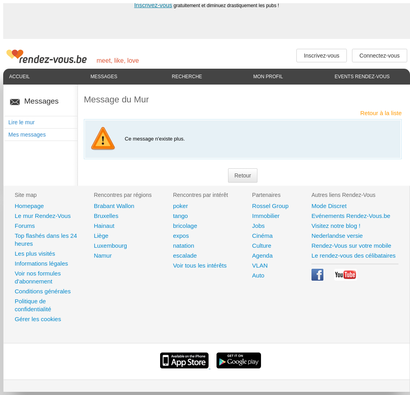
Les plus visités (35, 253)
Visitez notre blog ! (335, 225)
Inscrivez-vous (153, 5)
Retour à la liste (381, 113)
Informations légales (41, 263)
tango (180, 215)
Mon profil (268, 76)
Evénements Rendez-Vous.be (350, 215)
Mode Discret (328, 205)
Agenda (262, 255)
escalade (185, 255)
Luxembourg (110, 245)
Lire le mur (21, 122)
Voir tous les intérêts (199, 265)
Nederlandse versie (337, 235)
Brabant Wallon (114, 205)
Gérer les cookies (38, 319)
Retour (242, 175)
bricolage (185, 225)
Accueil (19, 76)
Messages (104, 76)
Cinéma (262, 235)
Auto (258, 275)
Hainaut (104, 225)
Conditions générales (43, 291)
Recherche (187, 76)
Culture (261, 245)
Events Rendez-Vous (362, 76)
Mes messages (27, 134)
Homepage (29, 205)
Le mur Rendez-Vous (43, 215)
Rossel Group (270, 205)
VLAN (260, 265)
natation (183, 245)
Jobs (258, 225)
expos (181, 235)
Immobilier (266, 215)
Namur (103, 255)
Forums (25, 225)
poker (180, 205)
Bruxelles (106, 215)
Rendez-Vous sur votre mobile (351, 245)
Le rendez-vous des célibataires (353, 255)
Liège (101, 235)
